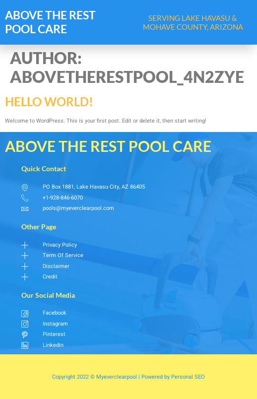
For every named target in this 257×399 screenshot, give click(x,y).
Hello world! (49, 101)
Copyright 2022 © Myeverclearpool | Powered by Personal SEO (128, 377)
